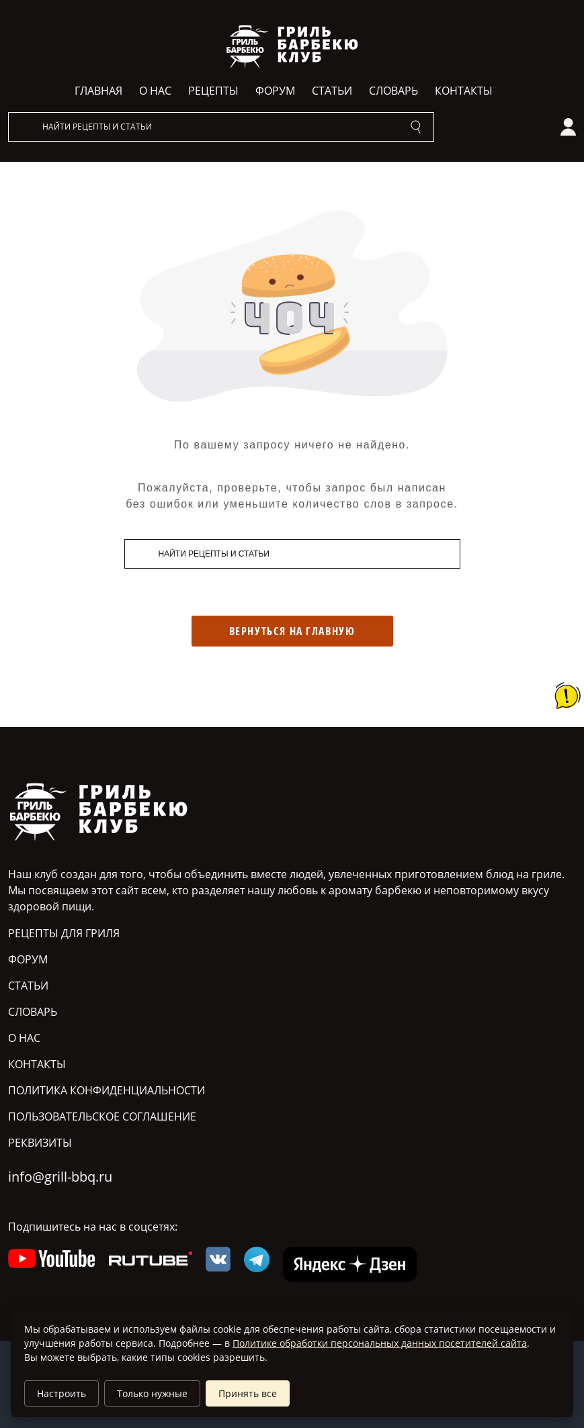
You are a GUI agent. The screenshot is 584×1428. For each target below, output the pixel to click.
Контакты (464, 90)
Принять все (247, 1393)
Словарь (393, 90)
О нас (155, 90)
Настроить (61, 1393)
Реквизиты (40, 1142)
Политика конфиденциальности (106, 1090)
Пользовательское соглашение (102, 1116)
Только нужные (152, 1393)
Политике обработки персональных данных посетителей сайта (380, 1343)
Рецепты (213, 90)
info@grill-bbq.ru (60, 1177)
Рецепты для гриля (64, 933)
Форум (275, 90)
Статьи (332, 90)
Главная (98, 90)
